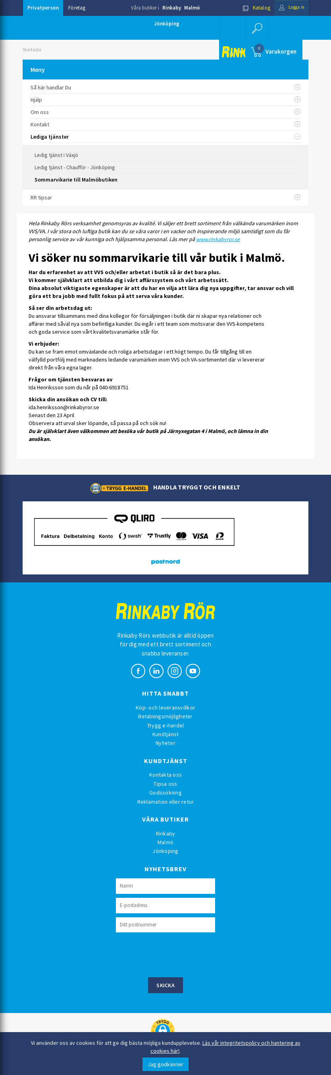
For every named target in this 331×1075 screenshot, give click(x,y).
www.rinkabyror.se (218, 239)
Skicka (165, 985)
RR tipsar (165, 197)
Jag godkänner (165, 1064)
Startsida (32, 49)
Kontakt (165, 124)
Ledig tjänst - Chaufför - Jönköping (75, 167)
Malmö (192, 7)
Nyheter (165, 742)
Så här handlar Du (165, 87)
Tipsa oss (165, 783)
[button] (257, 28)
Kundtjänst (165, 734)
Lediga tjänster (165, 136)
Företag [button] (76, 7)
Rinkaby (171, 7)
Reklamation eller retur (165, 801)
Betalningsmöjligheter (165, 716)
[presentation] (176, 953)
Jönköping (166, 23)
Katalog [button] (252, 7)
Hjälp (165, 99)
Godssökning (165, 792)
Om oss (165, 112)
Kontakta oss (165, 774)
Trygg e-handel (165, 725)
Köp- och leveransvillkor (165, 707)
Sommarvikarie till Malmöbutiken (76, 179)
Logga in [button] (289, 7)
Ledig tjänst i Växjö (56, 155)
